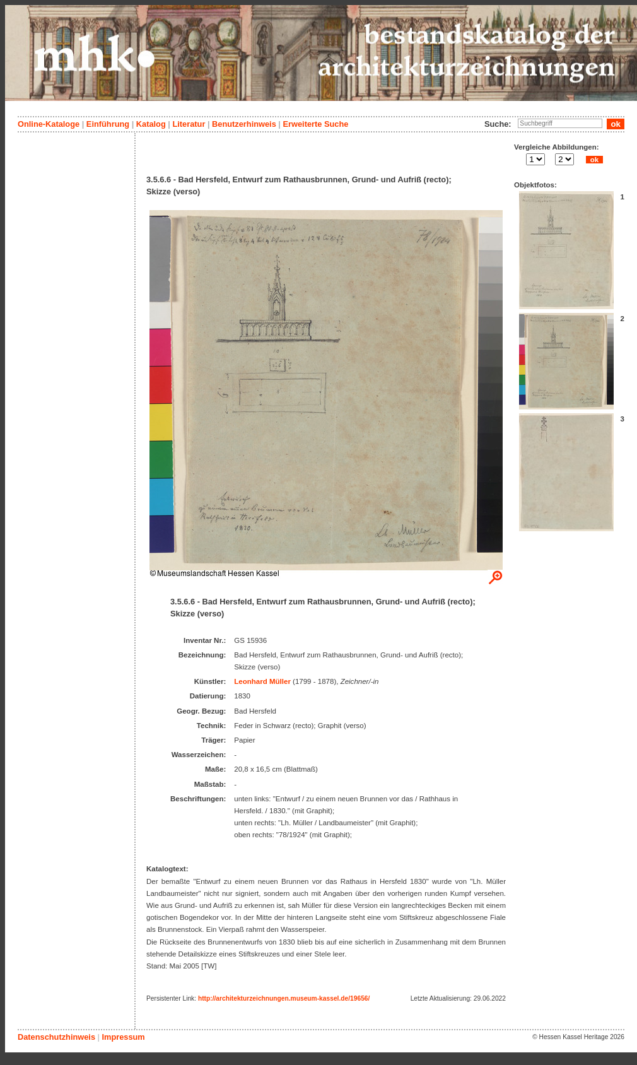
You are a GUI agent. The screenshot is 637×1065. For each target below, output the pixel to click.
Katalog (151, 124)
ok (594, 159)
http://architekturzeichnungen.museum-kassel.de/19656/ (284, 998)
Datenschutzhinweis (56, 1037)
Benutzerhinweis (244, 124)
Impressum (123, 1037)
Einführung (107, 124)
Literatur (188, 124)
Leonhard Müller (262, 681)
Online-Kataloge (48, 124)
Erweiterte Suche (315, 124)
